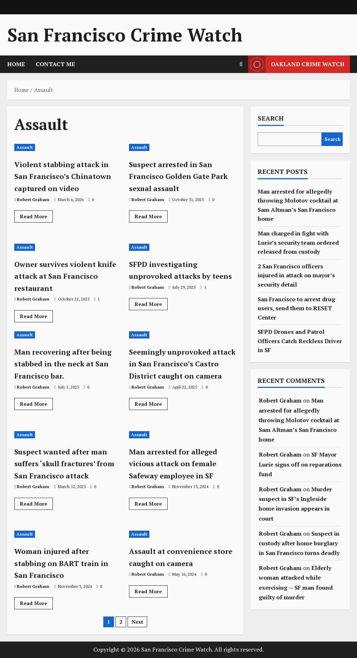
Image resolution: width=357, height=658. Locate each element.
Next (137, 621)
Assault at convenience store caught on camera (178, 557)
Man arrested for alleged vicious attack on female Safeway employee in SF (181, 463)
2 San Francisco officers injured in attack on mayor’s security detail (296, 275)
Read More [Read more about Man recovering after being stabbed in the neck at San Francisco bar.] (36, 417)
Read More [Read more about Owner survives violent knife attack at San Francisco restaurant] (36, 317)
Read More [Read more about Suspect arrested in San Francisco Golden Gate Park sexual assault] (151, 218)
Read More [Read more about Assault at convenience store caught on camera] (151, 593)
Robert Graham (33, 211)
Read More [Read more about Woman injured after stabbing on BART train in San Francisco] (36, 604)
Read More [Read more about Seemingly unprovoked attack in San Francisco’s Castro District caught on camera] (151, 417)
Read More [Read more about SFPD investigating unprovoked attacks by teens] (151, 317)
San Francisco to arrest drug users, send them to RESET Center (296, 308)
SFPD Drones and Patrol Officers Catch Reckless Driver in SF (300, 341)
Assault (24, 147)
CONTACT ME (55, 64)
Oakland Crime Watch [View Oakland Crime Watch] (296, 64)
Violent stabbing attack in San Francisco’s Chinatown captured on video (64, 182)
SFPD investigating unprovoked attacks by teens (177, 275)
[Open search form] (241, 64)
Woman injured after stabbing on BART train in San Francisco (64, 562)
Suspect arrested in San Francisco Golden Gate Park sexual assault (178, 176)
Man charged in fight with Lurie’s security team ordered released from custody (298, 242)
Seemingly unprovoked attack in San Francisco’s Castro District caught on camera (182, 369)
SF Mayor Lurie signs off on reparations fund (300, 464)
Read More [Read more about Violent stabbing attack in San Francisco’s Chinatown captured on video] (36, 230)
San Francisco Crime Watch (124, 35)
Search (271, 118)
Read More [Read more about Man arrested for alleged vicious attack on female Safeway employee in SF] (151, 505)
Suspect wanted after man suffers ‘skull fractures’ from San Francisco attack (58, 469)
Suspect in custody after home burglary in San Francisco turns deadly (299, 543)
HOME (16, 64)
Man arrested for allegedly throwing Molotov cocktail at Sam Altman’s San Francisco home (299, 419)
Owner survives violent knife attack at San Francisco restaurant (62, 275)
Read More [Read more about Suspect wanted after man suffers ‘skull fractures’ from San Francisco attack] (36, 517)
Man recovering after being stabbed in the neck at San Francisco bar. (59, 369)
